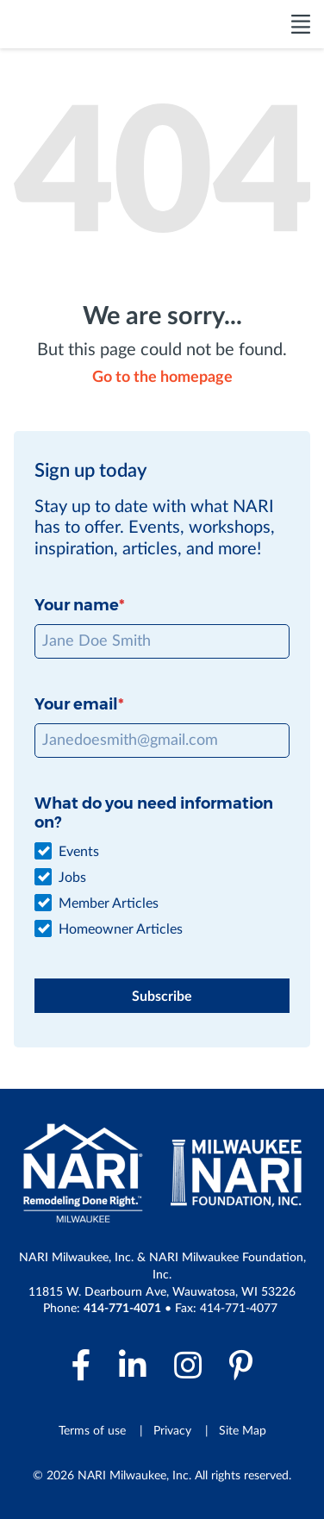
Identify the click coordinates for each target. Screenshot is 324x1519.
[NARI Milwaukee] (80, 24)
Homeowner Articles (121, 929)
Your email (76, 704)
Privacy (172, 1431)
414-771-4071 (122, 1309)
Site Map (242, 1431)
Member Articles (109, 903)
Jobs (72, 878)
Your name (76, 605)
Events (79, 852)
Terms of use (92, 1431)
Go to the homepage (162, 377)
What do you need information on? (153, 813)
